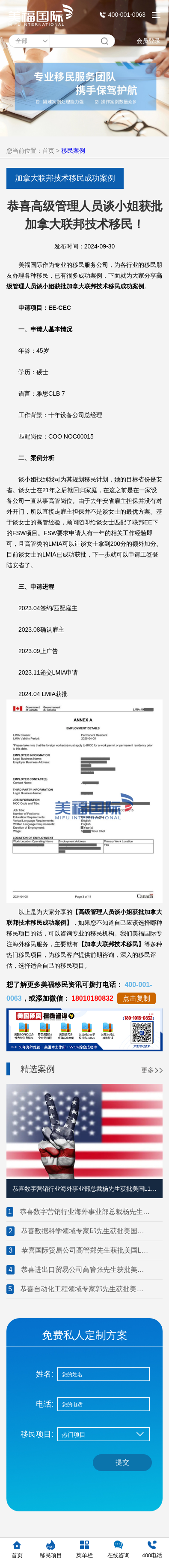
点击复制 (136, 998)
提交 (122, 1462)
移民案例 (73, 150)
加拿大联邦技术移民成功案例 (65, 178)
